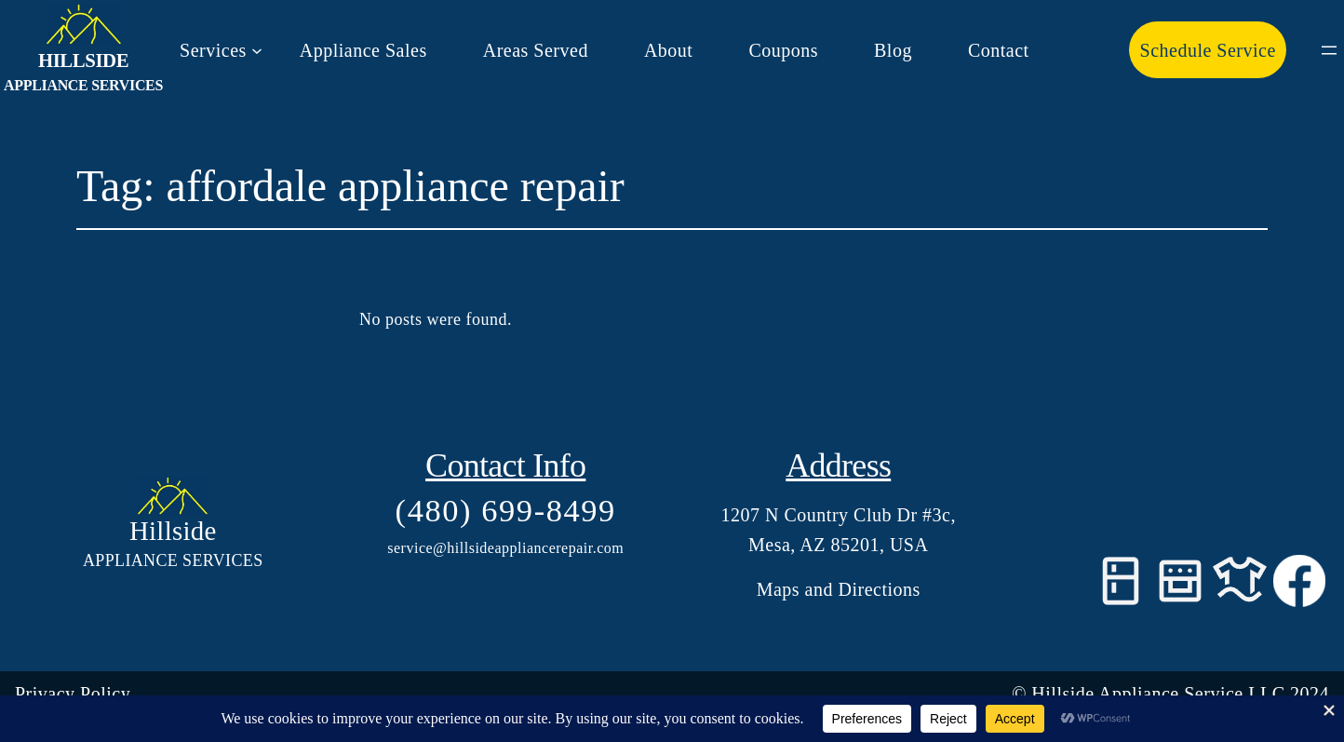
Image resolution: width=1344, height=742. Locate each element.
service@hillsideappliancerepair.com (505, 548)
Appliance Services (83, 85)
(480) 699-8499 (506, 510)
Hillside (83, 60)
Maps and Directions (839, 589)
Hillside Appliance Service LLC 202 (1175, 693)
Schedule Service (1208, 50)
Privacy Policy (72, 693)
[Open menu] (1329, 50)
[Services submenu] (221, 50)
